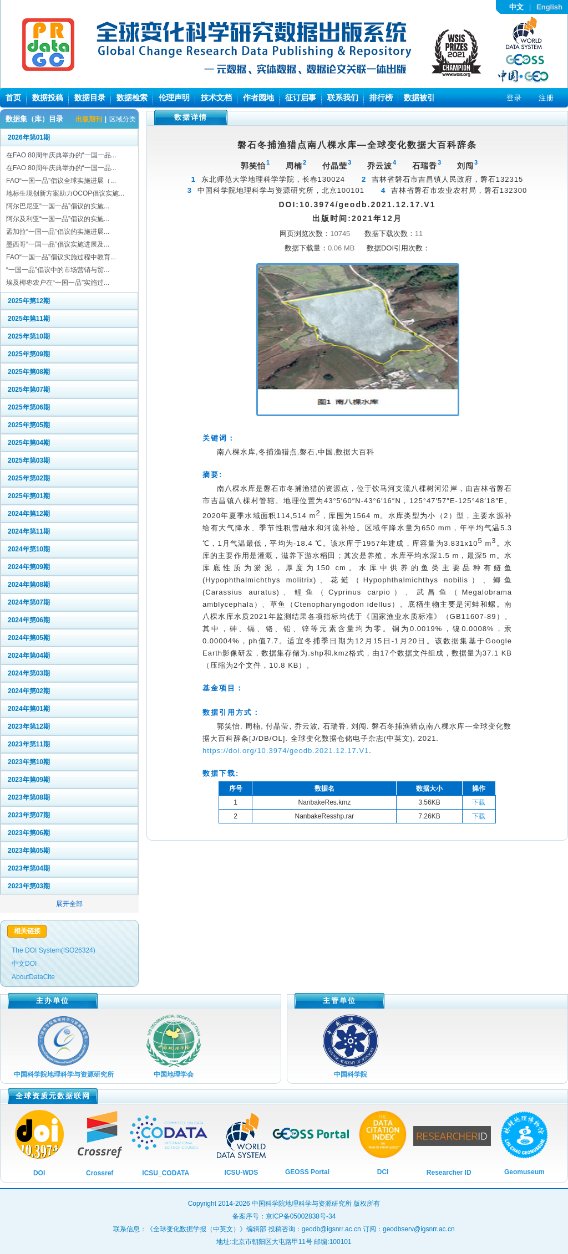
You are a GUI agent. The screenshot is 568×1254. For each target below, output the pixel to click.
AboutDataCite (33, 977)
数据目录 (89, 97)
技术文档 (216, 97)
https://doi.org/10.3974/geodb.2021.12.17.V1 (285, 750)
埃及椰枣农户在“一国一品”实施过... (57, 282)
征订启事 (300, 97)
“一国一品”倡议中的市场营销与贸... (57, 270)
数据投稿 (47, 97)
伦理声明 (174, 97)
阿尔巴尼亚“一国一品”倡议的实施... (57, 206)
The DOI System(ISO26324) (53, 950)
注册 (546, 98)
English (549, 7)
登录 (514, 98)
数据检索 (132, 97)
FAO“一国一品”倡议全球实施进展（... (61, 181)
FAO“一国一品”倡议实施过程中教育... (61, 257)
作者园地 (258, 97)
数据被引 (419, 97)
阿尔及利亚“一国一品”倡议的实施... (57, 219)
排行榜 (381, 97)
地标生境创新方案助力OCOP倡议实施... (65, 193)
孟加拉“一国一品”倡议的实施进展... (57, 232)
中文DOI (24, 964)
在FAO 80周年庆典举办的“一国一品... (61, 155)
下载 (478, 802)
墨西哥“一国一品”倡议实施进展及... (57, 244)
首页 (13, 97)
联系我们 (342, 97)
